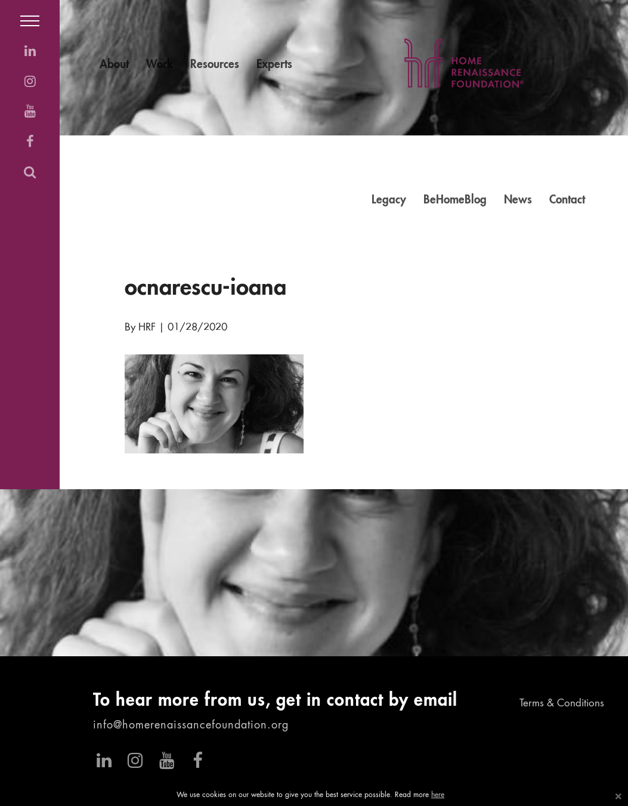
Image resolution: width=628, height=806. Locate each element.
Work (159, 64)
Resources (214, 64)
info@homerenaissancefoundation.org (191, 725)
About (114, 64)
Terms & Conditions (561, 704)
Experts (274, 64)
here (437, 795)
